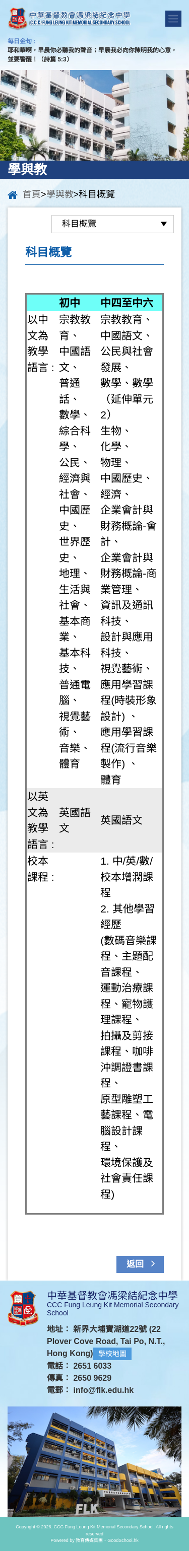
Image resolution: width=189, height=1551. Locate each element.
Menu (173, 19)
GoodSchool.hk (123, 1540)
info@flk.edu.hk (103, 1390)
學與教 (60, 194)
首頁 (32, 194)
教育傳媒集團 (89, 1540)
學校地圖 (112, 1354)
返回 (143, 1263)
